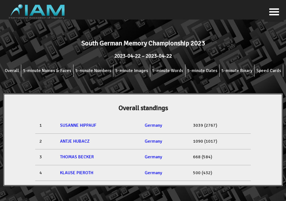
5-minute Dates (202, 70)
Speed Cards (268, 70)
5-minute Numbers (93, 70)
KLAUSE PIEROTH (76, 173)
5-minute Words (167, 70)
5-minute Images (131, 70)
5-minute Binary (236, 70)
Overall (12, 70)
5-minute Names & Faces (47, 70)
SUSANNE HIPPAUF (78, 125)
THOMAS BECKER (77, 157)
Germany (153, 125)
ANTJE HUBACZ (75, 141)
